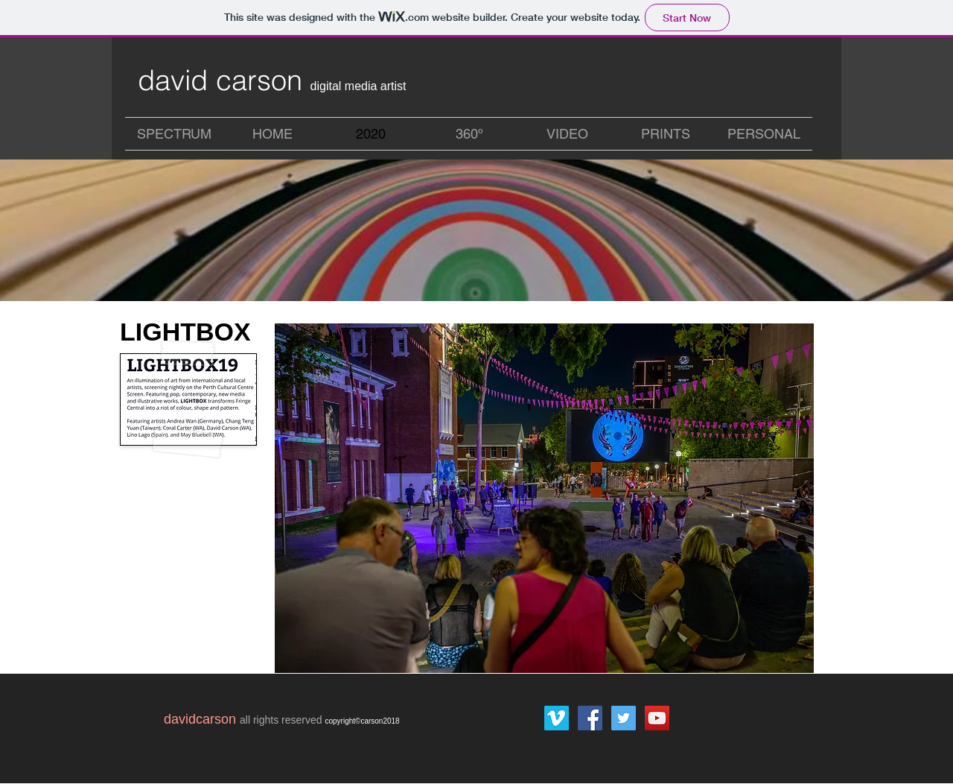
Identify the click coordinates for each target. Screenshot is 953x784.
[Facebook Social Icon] (590, 718)
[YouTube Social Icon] (657, 718)
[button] (544, 498)
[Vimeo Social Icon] (556, 718)
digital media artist (358, 86)
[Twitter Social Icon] (623, 718)
